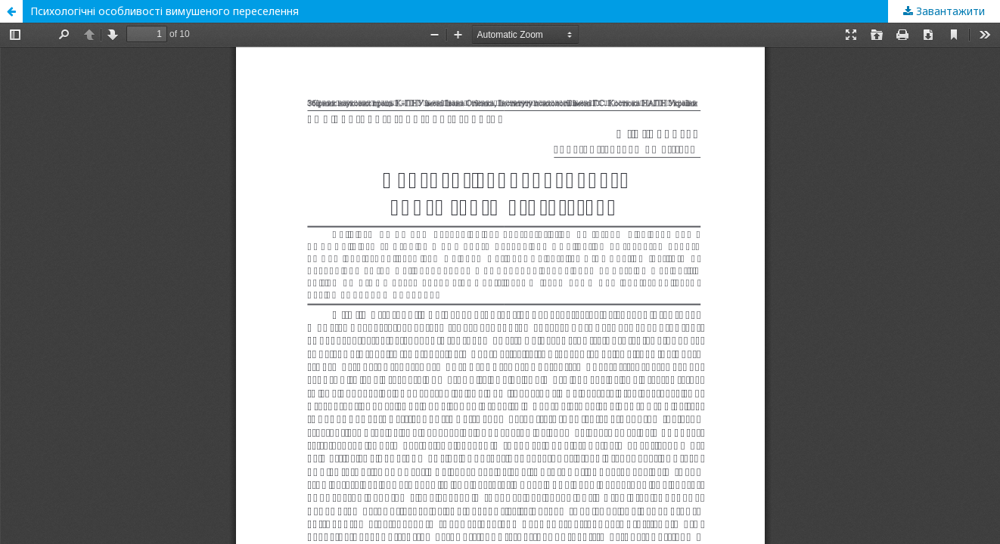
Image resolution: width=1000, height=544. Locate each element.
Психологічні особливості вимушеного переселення (164, 11)
